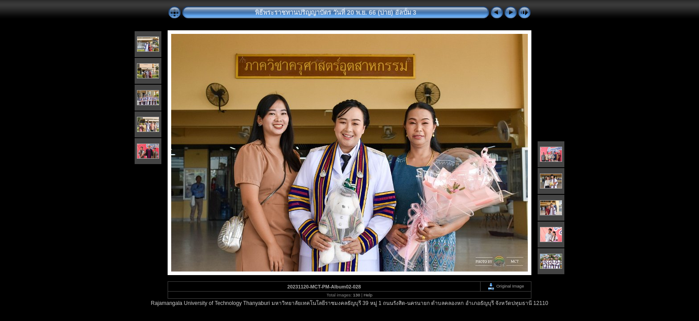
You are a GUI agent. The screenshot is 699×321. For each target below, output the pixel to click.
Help (368, 294)
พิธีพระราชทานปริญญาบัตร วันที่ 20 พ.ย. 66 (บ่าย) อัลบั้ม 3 (335, 12)
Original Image (505, 286)
